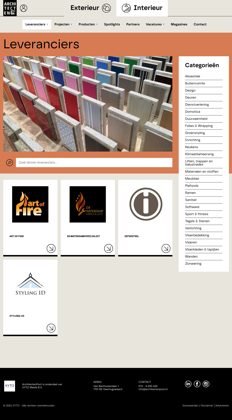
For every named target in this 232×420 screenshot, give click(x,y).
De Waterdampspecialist (83, 236)
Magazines (179, 24)
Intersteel (132, 236)
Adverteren (222, 405)
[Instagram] (206, 384)
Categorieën (202, 65)
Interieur (148, 8)
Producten (87, 24)
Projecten (62, 24)
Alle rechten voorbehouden (38, 405)
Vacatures (154, 24)
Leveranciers (35, 24)
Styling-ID (17, 316)
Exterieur (85, 8)
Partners (133, 24)
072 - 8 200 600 (148, 386)
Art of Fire (17, 236)
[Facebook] (197, 384)
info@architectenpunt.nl (153, 389)
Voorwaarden (190, 405)
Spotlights (112, 24)
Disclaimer (207, 405)
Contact (200, 24)
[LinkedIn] (188, 384)
